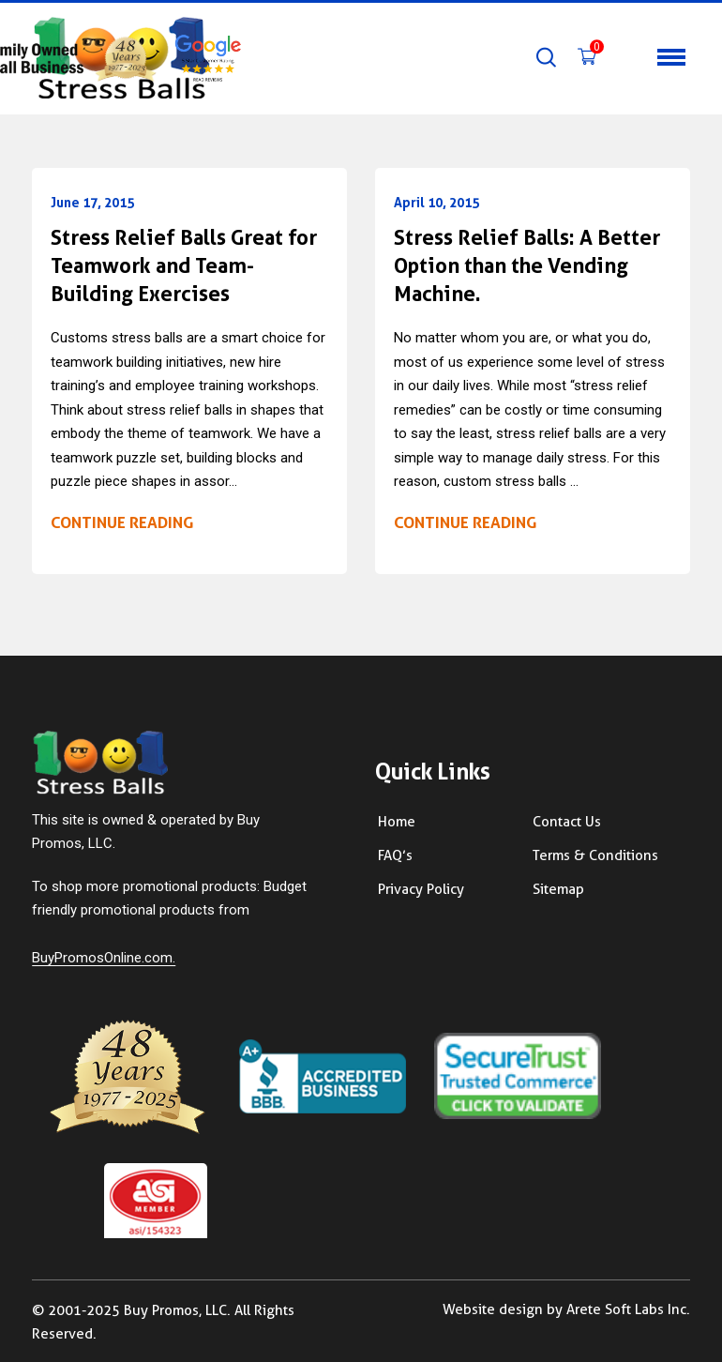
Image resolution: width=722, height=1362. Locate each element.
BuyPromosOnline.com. (103, 957)
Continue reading (122, 522)
